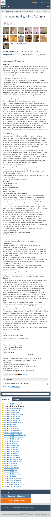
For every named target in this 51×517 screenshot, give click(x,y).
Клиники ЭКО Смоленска (12, 461)
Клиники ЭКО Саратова (12, 457)
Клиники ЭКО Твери (10, 466)
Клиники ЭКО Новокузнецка (13, 437)
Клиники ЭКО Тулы (10, 470)
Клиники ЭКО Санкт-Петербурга (14, 406)
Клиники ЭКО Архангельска (13, 408)
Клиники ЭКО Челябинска (12, 478)
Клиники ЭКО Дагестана (12, 420)
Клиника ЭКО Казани (11, 426)
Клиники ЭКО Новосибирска (13, 439)
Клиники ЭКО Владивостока (13, 414)
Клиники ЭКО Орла (10, 443)
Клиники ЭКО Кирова (11, 428)
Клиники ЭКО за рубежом (12, 486)
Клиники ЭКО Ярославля (12, 482)
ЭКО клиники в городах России (14, 484)
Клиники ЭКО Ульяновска (12, 474)
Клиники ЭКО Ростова (11, 451)
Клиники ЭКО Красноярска (13, 433)
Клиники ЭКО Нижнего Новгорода (15, 435)
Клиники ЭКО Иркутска (11, 424)
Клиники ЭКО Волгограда (12, 416)
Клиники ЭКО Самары (11, 455)
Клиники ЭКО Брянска (11, 412)
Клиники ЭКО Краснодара (12, 431)
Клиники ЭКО (6, 399)
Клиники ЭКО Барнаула (12, 410)
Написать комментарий (12, 386)
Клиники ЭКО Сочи (10, 463)
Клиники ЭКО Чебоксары (12, 480)
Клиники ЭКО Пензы (11, 447)
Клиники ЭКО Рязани (11, 453)
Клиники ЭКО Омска (11, 441)
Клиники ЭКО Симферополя (13, 459)
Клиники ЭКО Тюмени (11, 472)
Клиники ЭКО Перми (11, 449)
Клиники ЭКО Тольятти (11, 468)
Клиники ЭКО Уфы (10, 476)
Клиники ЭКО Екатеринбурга (13, 422)
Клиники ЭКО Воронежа (12, 418)
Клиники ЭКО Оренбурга (12, 445)
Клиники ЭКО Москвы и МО (13, 404)
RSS (47, 384)
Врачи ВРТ (16, 399)
